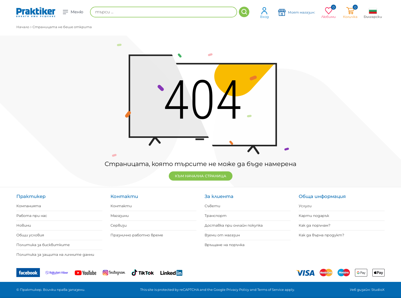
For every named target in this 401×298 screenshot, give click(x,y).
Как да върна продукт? (321, 235)
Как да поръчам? (314, 225)
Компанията (28, 206)
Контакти (121, 206)
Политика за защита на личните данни (55, 254)
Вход (264, 13)
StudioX (378, 290)
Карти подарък (314, 215)
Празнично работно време (136, 235)
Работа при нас (31, 215)
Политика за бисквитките (43, 244)
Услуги (305, 206)
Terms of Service (270, 290)
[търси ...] (163, 12)
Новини (23, 225)
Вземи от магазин (222, 235)
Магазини (119, 215)
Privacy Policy (237, 290)
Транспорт (216, 215)
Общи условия (30, 235)
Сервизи (118, 225)
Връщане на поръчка (224, 244)
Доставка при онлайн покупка (234, 225)
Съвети (212, 206)
